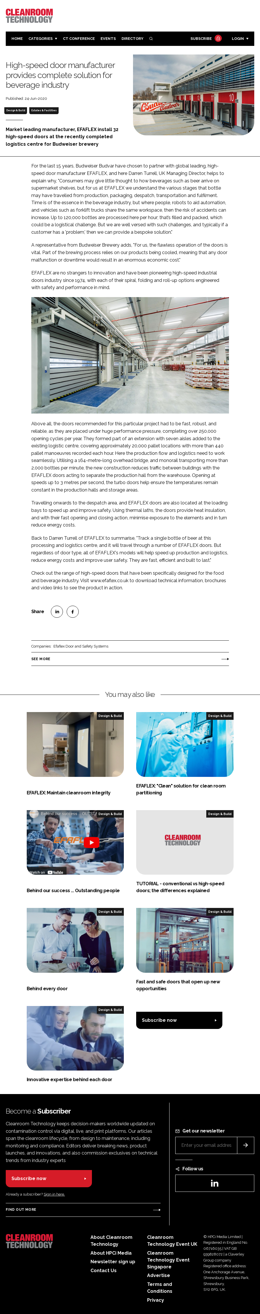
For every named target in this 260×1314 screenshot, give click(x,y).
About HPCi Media (111, 1253)
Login (238, 38)
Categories (40, 38)
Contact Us (103, 1270)
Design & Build (15, 110)
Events (108, 38)
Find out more (21, 1210)
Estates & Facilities (44, 110)
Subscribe (205, 39)
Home (17, 38)
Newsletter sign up (112, 1261)
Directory (132, 38)
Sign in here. (54, 1194)
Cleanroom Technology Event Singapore (168, 1260)
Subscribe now (159, 1020)
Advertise (158, 1275)
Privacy (155, 1300)
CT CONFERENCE (79, 38)
